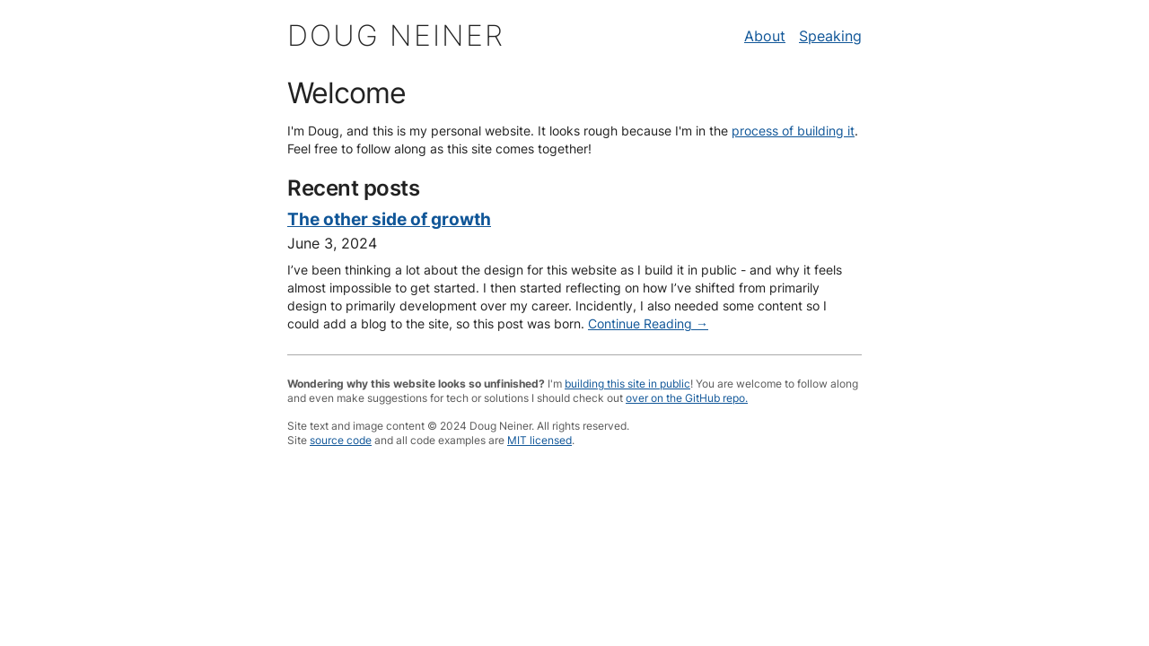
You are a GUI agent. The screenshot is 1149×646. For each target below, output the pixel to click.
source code (341, 440)
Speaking (830, 36)
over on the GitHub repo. (687, 398)
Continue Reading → (648, 323)
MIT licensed (539, 440)
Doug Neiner (395, 35)
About (764, 36)
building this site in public (627, 383)
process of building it (793, 130)
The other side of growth (389, 219)
